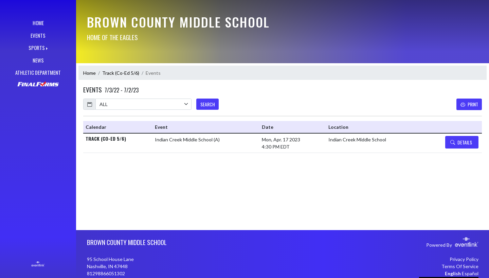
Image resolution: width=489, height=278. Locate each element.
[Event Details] (461, 142)
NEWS (38, 60)
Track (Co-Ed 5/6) (120, 73)
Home (89, 73)
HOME (38, 23)
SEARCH (207, 104)
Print (469, 104)
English (453, 273)
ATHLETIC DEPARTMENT (38, 72)
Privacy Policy (464, 259)
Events (153, 73)
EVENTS (38, 35)
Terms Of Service (459, 266)
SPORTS (37, 47)
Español (470, 273)
